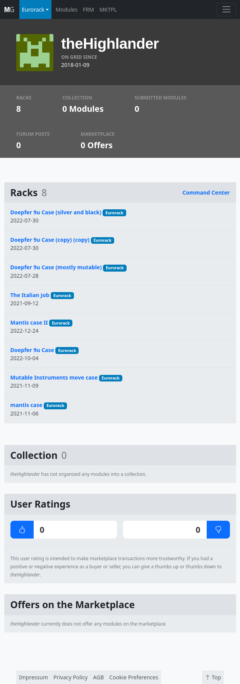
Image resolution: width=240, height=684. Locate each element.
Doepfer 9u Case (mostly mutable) (56, 267)
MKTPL (108, 9)
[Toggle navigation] (226, 9)
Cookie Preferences (133, 677)
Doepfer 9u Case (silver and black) (55, 212)
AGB (98, 677)
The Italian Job (30, 295)
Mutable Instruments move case (54, 377)
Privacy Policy (70, 677)
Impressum (33, 677)
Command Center (206, 192)
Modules (67, 9)
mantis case (26, 405)
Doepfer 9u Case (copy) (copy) (50, 239)
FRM (88, 9)
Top (213, 677)
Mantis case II (29, 322)
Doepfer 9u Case (32, 350)
